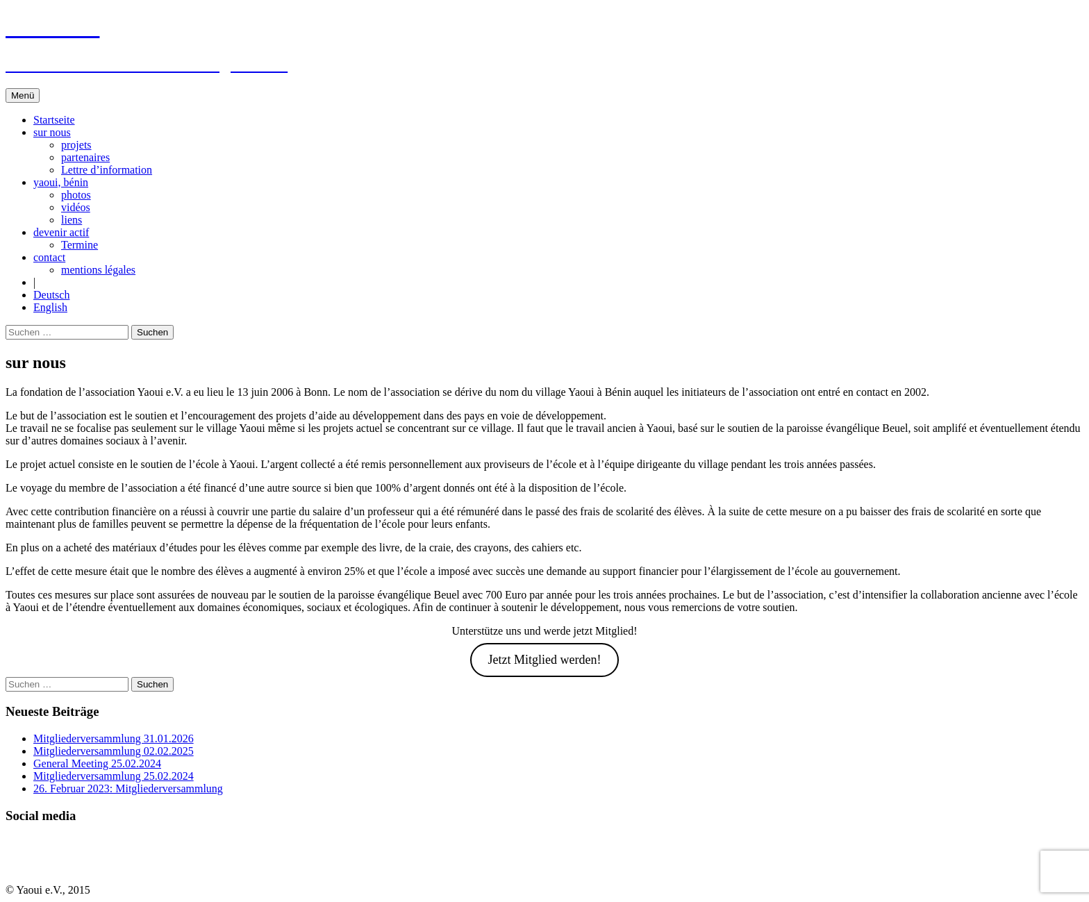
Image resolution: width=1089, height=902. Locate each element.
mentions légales (98, 270)
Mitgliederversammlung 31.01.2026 (113, 738)
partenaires (85, 157)
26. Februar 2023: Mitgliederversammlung (128, 788)
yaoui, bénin (60, 182)
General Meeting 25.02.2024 (97, 763)
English (50, 307)
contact (49, 257)
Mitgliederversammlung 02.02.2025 (113, 751)
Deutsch (51, 295)
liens (71, 220)
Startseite (54, 120)
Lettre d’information (106, 170)
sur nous (52, 132)
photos (76, 195)
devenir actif (61, 232)
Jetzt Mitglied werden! (544, 660)
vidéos (75, 207)
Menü (22, 95)
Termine (79, 245)
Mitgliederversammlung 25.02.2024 (113, 776)
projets (76, 145)
